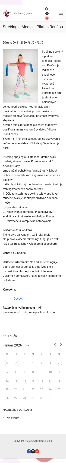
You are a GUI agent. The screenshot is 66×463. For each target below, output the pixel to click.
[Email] (47, 18)
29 (7, 363)
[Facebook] (46, 8)
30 (15, 363)
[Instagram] (47, 13)
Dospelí (18, 298)
